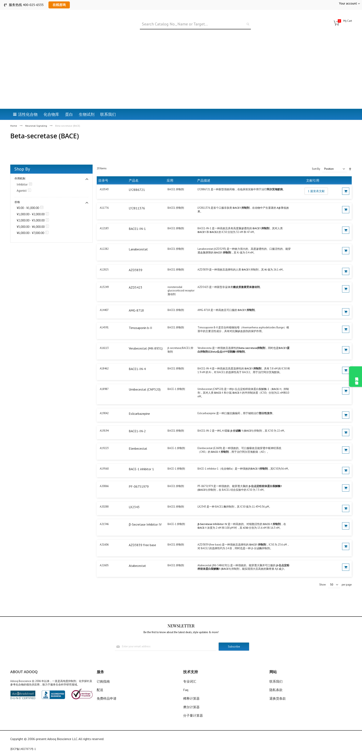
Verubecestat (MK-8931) (146, 338)
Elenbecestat (138, 438)
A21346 (104, 514)
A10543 (104, 179)
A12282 (104, 239)
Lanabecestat (138, 239)
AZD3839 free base (142, 535)
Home (14, 105)
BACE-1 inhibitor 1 (141, 459)
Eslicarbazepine (139, 403)
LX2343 (134, 497)
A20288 (104, 496)
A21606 (104, 534)
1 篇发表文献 (316, 181)
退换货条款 (277, 698)
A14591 (104, 317)
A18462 (104, 358)
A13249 (104, 277)
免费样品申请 (106, 698)
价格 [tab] (17, 192)
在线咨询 (59, 5)
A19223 (104, 438)
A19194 (104, 420)
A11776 (104, 197)
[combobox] (195, 24)
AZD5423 (135, 277)
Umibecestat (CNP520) (145, 379)
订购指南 (103, 681)
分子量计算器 (193, 715)
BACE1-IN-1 (137, 219)
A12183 (104, 218)
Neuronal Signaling (36, 105)
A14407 (104, 300)
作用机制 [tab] (20, 168)
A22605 (104, 555)
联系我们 (276, 681)
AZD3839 (135, 260)
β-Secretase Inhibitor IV (145, 514)
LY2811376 (137, 198)
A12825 (104, 259)
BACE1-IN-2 (137, 421)
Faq (185, 690)
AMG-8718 (136, 300)
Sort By (316, 158)
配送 (100, 690)
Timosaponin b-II (140, 318)
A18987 (104, 379)
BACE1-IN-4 (137, 359)
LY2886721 (137, 180)
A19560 (104, 458)
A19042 (104, 403)
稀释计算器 (191, 698)
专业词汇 (189, 681)
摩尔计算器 (191, 707)
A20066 (104, 476)
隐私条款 (276, 690)
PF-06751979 (139, 476)
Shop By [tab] (22, 159)
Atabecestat (137, 555)
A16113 (104, 338)
